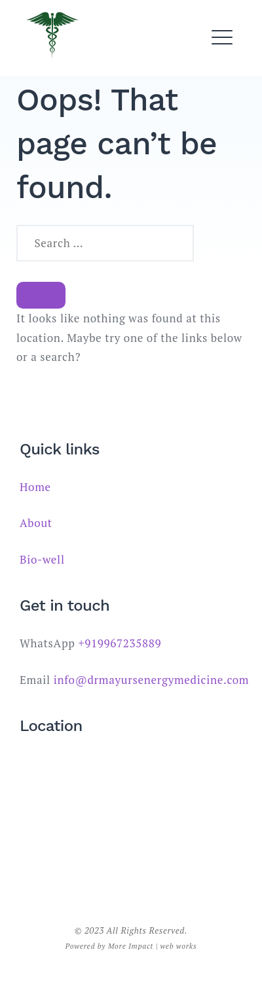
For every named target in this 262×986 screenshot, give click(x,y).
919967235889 (122, 643)
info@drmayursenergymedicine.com (152, 679)
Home (35, 486)
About (36, 522)
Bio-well (42, 559)
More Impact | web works (152, 946)
